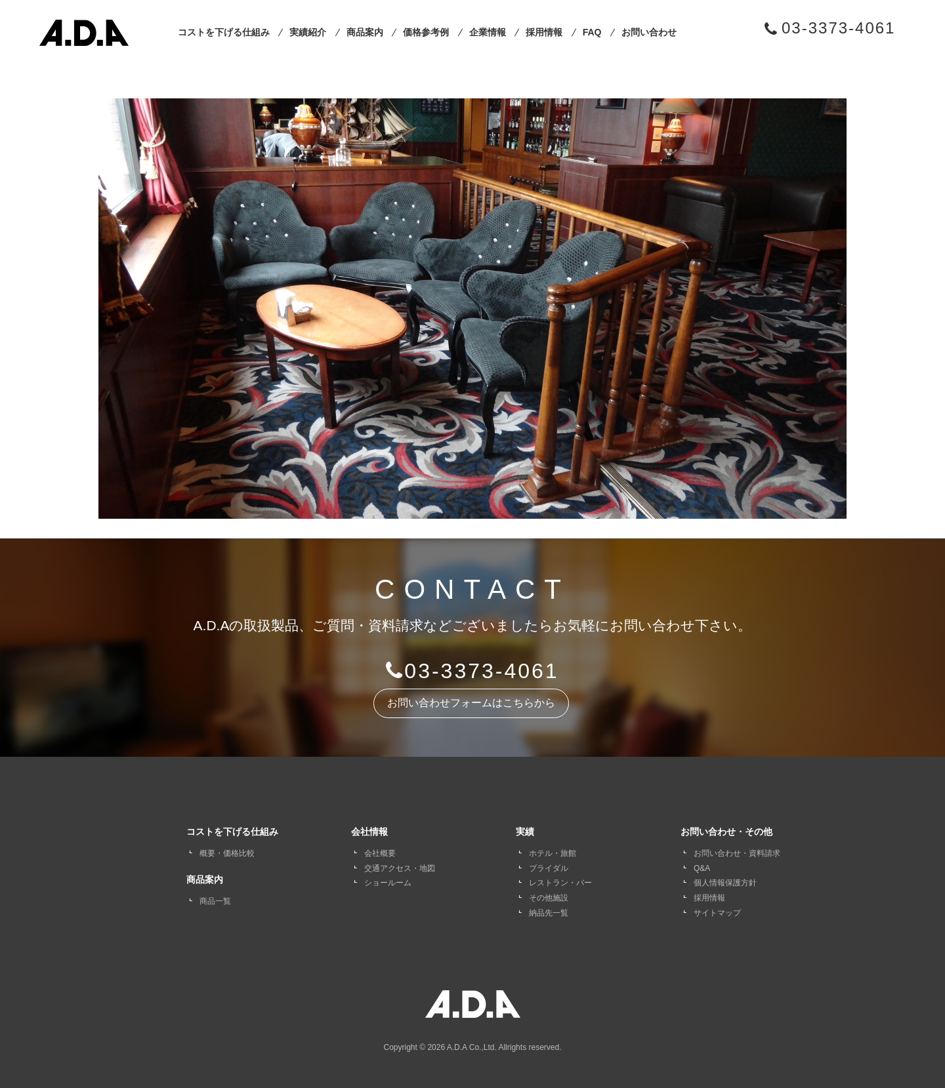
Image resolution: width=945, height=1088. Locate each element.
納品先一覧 (548, 912)
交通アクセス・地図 (399, 868)
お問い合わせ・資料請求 (737, 853)
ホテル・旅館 (552, 853)
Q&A (702, 868)
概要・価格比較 (227, 853)
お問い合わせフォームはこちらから (471, 702)
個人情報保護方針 (725, 882)
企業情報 (487, 32)
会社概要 (380, 853)
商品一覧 (215, 901)
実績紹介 (307, 32)
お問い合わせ (649, 32)
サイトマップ (717, 912)
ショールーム (387, 882)
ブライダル (548, 868)
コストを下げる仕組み (224, 32)
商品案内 (364, 32)
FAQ (592, 32)
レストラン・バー (560, 882)
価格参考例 (426, 32)
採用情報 (544, 32)
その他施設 (548, 897)
